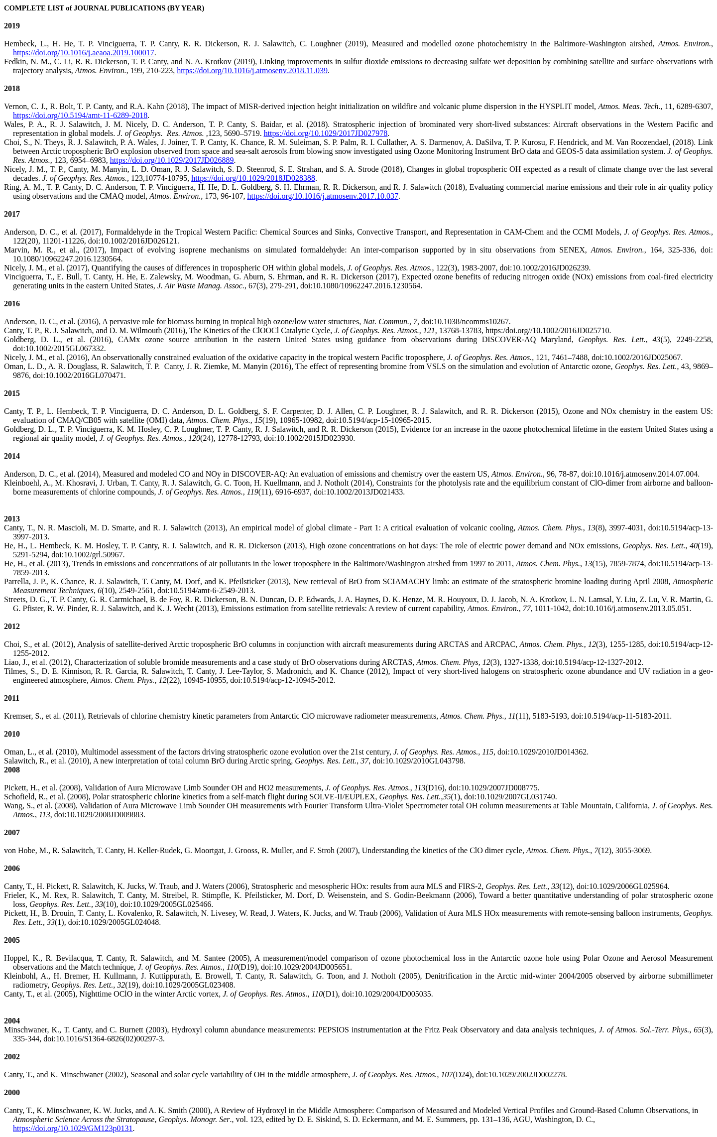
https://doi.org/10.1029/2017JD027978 (326, 133)
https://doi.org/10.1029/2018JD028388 (253, 178)
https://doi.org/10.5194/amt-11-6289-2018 (80, 115)
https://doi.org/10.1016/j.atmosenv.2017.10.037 (322, 196)
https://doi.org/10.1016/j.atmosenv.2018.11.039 (252, 70)
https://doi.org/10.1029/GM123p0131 (73, 1128)
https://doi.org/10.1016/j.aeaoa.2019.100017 (83, 52)
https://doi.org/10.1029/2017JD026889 (172, 160)
